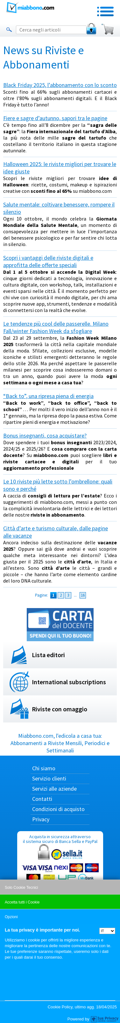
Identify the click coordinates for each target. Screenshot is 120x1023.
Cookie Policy (60, 1007)
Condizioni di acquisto (58, 809)
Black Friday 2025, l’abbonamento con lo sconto (60, 85)
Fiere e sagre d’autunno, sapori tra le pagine (55, 118)
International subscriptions (69, 682)
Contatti (42, 798)
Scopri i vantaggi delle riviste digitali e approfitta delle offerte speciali (48, 261)
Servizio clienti (49, 778)
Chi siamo (43, 768)
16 (83, 595)
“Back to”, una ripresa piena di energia (48, 396)
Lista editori (48, 655)
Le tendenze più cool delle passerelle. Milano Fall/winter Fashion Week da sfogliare (56, 327)
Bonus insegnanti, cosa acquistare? (45, 435)
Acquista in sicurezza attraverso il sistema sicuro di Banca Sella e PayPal (60, 864)
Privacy (40, 819)
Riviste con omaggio (59, 709)
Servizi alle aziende (54, 788)
